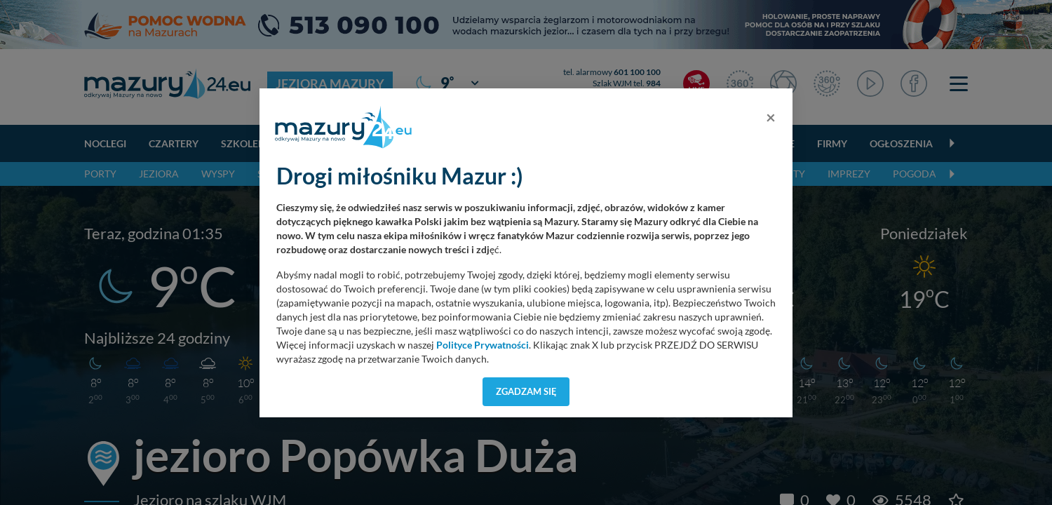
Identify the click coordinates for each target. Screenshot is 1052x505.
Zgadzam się (526, 391)
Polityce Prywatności (482, 345)
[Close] (771, 117)
